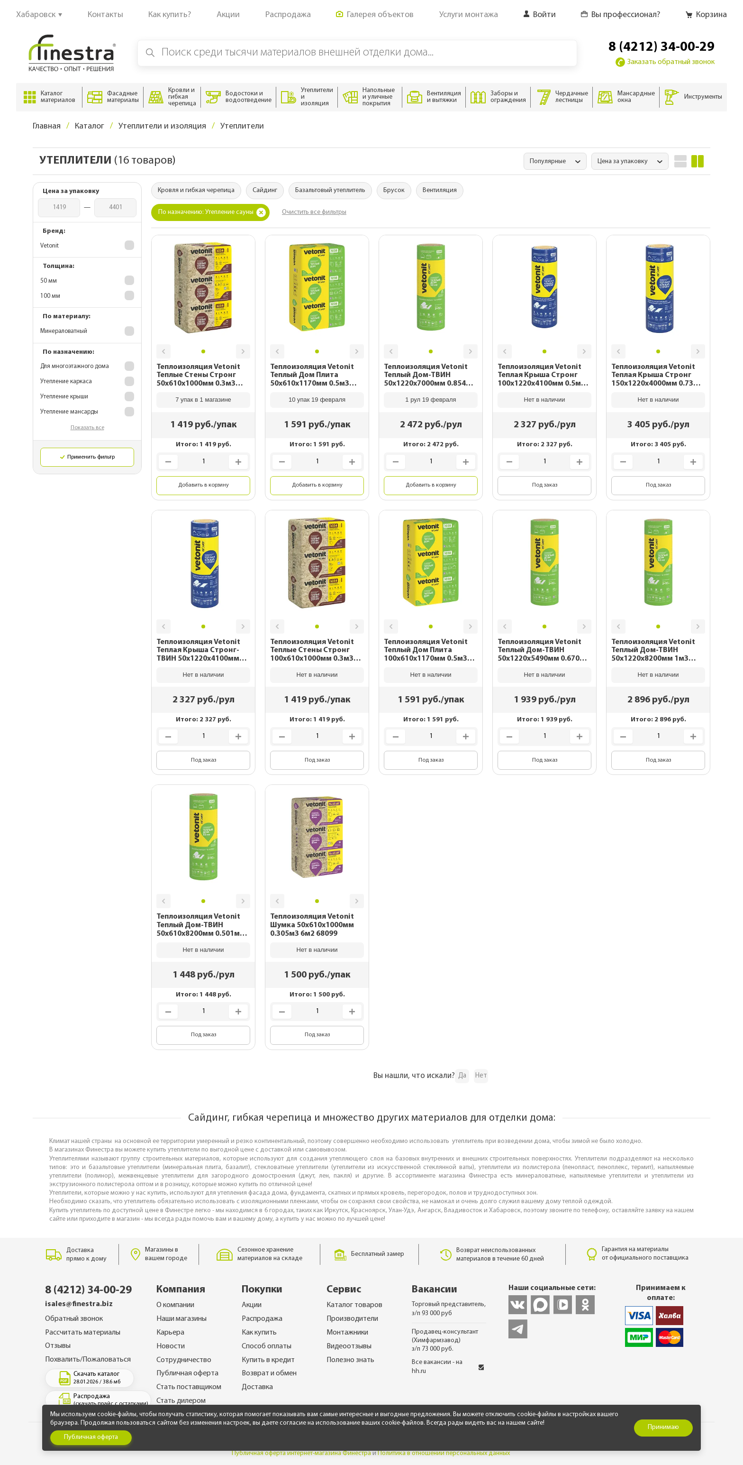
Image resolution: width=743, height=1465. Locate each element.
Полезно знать (350, 1360)
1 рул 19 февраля (430, 399)
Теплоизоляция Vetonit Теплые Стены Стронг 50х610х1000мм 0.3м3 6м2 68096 (198, 375)
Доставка (257, 1387)
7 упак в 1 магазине (203, 399)
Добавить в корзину (203, 485)
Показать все (87, 428)
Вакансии (434, 1289)
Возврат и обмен (269, 1373)
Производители (352, 1319)
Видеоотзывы (349, 1346)
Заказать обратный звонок (665, 62)
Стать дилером (181, 1401)
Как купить (259, 1332)
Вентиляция (440, 190)
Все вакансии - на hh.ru (448, 1366)
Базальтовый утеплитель (330, 190)
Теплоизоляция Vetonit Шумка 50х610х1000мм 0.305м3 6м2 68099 (312, 925)
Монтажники (347, 1332)
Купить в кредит (268, 1360)
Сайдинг (265, 190)
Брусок (394, 190)
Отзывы (58, 1346)
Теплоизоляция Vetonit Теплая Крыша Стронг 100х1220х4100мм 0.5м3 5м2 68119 (541, 375)
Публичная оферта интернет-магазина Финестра (301, 1453)
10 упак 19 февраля (317, 399)
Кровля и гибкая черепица (196, 190)
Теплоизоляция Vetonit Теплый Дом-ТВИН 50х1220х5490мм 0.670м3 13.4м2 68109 (543, 650)
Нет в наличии (544, 399)
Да (462, 1075)
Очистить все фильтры (314, 212)
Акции (252, 1305)
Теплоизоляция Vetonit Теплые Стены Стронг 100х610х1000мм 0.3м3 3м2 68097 (312, 650)
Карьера (170, 1332)
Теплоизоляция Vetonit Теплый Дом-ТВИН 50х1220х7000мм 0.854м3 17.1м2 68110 (430, 375)
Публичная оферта (187, 1373)
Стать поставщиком (188, 1387)
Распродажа (262, 1319)
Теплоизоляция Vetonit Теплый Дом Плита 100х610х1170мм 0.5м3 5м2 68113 (426, 650)
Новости (170, 1346)
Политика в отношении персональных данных (444, 1453)
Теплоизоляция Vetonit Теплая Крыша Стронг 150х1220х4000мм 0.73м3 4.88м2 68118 (657, 375)
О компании (175, 1305)
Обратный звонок (74, 1319)
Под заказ (544, 485)
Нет (481, 1075)
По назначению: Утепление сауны (212, 212)
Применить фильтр (87, 457)
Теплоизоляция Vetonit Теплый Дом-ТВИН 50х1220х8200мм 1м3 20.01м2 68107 (653, 650)
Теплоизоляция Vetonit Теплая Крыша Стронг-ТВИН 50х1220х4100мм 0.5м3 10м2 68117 (198, 650)
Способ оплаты (266, 1346)
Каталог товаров (354, 1305)
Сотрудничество (183, 1360)
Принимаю (663, 1427)
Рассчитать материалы (82, 1332)
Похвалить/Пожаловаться (88, 1360)
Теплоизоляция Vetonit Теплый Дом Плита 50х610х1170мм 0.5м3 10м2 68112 (312, 375)
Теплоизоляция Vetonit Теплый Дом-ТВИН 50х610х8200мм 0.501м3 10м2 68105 (200, 925)
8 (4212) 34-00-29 (661, 47)
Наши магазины (181, 1319)
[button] (163, 351)
